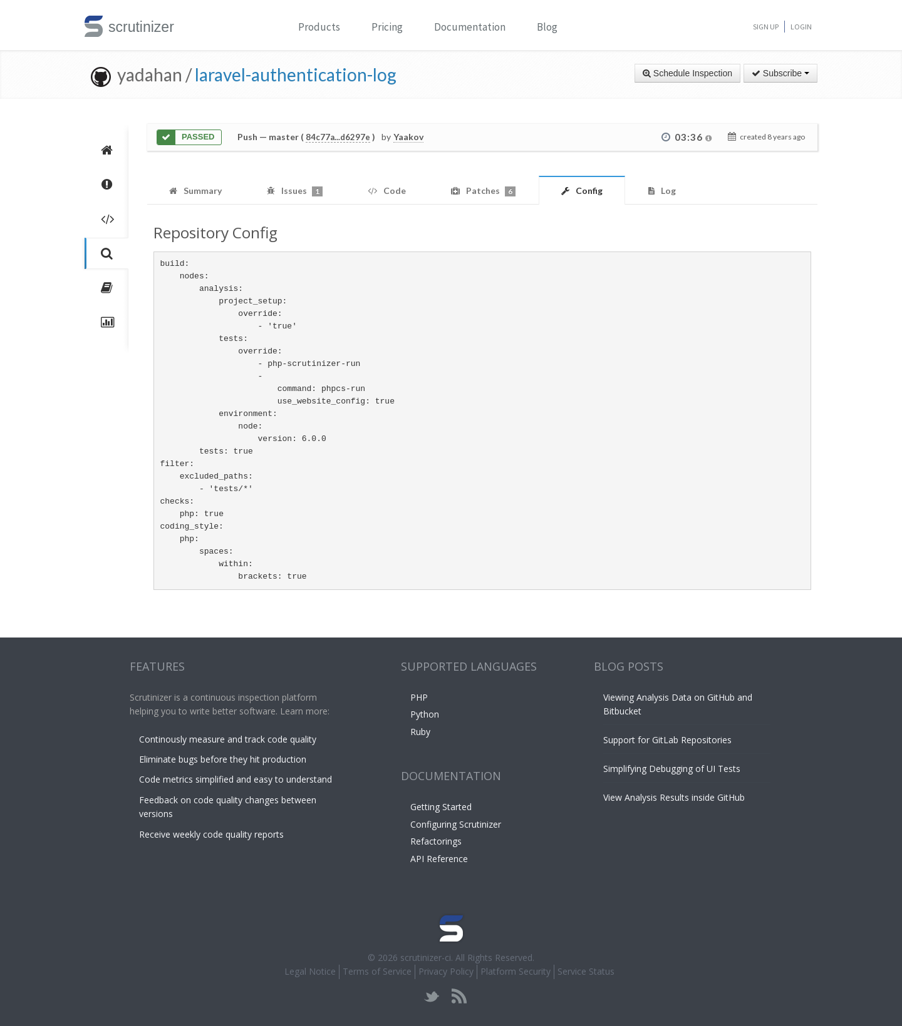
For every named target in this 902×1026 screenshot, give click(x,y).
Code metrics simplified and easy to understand (235, 779)
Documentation (469, 27)
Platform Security (515, 971)
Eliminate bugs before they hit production (222, 759)
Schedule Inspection (687, 73)
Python (424, 714)
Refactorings (436, 841)
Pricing (387, 27)
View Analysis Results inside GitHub (674, 797)
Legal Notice (310, 971)
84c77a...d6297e (338, 137)
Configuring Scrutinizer (455, 824)
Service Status (585, 971)
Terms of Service (377, 971)
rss (459, 996)
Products (319, 27)
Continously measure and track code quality (227, 739)
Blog (547, 27)
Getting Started (441, 807)
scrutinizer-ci (425, 957)
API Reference (439, 859)
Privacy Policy (446, 971)
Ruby (420, 732)
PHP (419, 697)
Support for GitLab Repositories (667, 740)
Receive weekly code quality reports (211, 834)
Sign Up (766, 26)
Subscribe (780, 73)
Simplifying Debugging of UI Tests (671, 769)
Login (801, 26)
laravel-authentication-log (296, 74)
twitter (432, 996)
